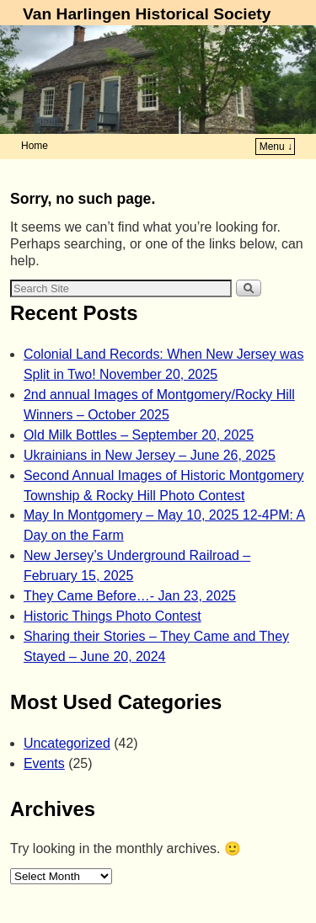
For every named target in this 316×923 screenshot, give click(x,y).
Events (44, 763)
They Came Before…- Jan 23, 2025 (130, 596)
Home (34, 146)
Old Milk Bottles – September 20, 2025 (139, 435)
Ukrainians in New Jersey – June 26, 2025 (150, 455)
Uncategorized (67, 743)
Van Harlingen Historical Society (146, 14)
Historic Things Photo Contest (112, 616)
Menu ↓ (276, 146)
